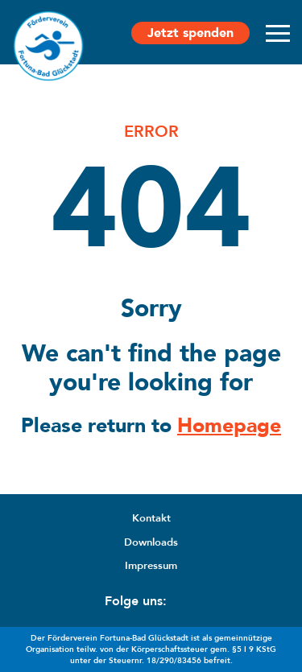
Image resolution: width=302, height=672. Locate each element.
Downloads (151, 542)
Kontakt (151, 518)
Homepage (229, 425)
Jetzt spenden (190, 33)
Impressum (151, 566)
